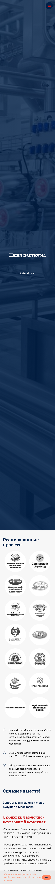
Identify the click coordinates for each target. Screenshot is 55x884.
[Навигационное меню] (49, 6)
